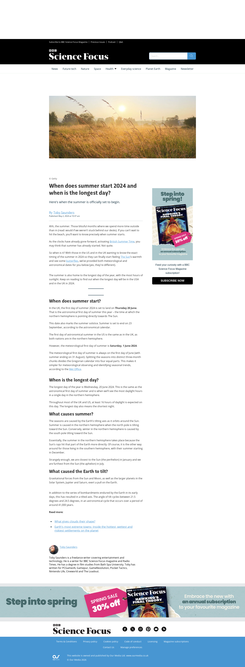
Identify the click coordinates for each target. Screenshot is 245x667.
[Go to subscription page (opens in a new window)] (172, 259)
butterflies (72, 261)
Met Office (75, 369)
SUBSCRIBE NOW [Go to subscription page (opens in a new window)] (172, 280)
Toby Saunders (68, 547)
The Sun (125, 257)
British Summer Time (122, 241)
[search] (191, 56)
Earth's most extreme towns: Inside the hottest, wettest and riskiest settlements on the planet (93, 528)
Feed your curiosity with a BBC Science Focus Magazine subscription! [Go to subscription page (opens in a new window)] (172, 269)
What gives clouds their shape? (75, 521)
